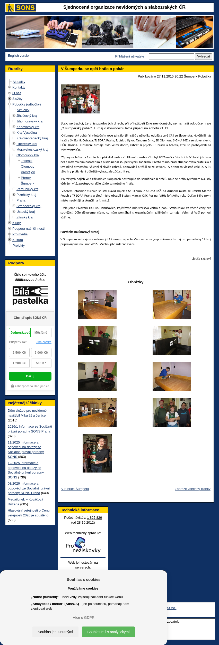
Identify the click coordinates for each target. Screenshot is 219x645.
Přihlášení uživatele (129, 56)
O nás (16, 93)
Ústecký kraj (25, 212)
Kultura (17, 240)
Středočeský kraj (28, 206)
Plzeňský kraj (26, 195)
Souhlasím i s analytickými (108, 632)
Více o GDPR (83, 617)
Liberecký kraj (26, 144)
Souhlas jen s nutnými (55, 632)
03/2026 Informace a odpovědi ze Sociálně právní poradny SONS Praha (29, 488)
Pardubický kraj (27, 189)
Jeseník (26, 161)
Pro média (20, 234)
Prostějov (28, 172)
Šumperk (27, 183)
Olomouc (27, 166)
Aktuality (19, 82)
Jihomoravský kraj (29, 121)
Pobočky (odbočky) (26, 104)
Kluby (16, 223)
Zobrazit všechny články (193, 489)
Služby (17, 99)
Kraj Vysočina (26, 132)
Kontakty (18, 87)
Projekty (19, 245)
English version (19, 55)
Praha (20, 200)
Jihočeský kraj (27, 116)
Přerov (26, 178)
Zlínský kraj (24, 217)
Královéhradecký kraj (32, 138)
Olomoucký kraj (28, 155)
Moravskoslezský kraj (32, 149)
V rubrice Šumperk (75, 489)
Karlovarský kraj (28, 127)
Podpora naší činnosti (28, 228)
